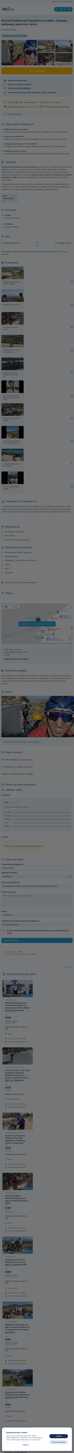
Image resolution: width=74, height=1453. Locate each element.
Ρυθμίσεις (26, 1445)
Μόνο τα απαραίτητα (58, 1442)
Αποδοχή (59, 1436)
